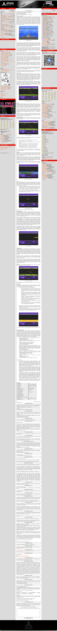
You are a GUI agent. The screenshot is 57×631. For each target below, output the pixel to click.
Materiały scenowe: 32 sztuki (5, 86)
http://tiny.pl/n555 (19, 548)
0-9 (2, 121)
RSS (13, 11)
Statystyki (2, 149)
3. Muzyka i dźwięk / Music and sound (47, 39)
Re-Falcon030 (3, 31)
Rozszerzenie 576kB (45, 174)
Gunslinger (2, 136)
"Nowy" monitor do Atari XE (46, 24)
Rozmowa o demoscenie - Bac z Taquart (6, 15)
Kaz (25, 435)
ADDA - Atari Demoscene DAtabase (47, 89)
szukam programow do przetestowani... (47, 17)
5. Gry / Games (44, 41)
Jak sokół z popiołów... (4, 34)
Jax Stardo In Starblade (4, 140)
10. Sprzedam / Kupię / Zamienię (47, 44)
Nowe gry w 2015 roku (4, 60)
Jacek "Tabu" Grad (45, 114)
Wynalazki (43, 162)
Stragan (43, 120)
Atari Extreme (3, 33)
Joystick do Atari (44, 168)
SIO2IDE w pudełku (45, 177)
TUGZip (10, 132)
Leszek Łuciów (44, 111)
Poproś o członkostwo (51, 6)
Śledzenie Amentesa (45, 110)
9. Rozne (44, 146)
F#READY (43, 107)
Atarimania (2, 94)
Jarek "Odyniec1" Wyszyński (46, 116)
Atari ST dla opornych (4, 63)
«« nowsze (2, 143)
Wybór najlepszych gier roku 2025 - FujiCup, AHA (8, 24)
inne (7, 128)
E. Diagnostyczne (45, 151)
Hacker (2, 141)
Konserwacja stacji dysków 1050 (5, 55)
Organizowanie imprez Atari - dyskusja (6, 146)
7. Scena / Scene (44, 42)
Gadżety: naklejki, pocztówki (46, 124)
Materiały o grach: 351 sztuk (5, 88)
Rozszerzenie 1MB (45, 170)
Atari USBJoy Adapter (45, 122)
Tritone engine (3, 64)
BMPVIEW (2, 62)
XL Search (2, 96)
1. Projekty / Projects (45, 38)
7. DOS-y (44, 143)
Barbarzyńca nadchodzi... (4, 30)
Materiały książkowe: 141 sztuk (5, 87)
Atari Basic (43, 20)
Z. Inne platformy (45, 154)
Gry (43, 12)
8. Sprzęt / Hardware (45, 43)
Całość (2, 132)
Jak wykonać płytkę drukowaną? (46, 173)
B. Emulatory (44, 147)
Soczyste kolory (44, 175)
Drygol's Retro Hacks (4, 95)
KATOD (43, 108)
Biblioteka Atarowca (3, 72)
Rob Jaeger (44, 113)
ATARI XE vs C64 (44, 27)
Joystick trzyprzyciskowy (45, 171)
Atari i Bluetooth (44, 164)
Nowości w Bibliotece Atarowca (5, 27)
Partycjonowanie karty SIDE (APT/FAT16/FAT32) (8, 61)
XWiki (1, 92)
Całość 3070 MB (3, 129)
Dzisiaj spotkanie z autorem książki (6, 26)
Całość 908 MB (45, 155)
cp (55, 92)
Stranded (2, 135)
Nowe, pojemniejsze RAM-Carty (46, 121)
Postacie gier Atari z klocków (5, 35)
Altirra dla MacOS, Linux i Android (47, 31)
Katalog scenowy (44, 91)
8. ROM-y (44, 144)
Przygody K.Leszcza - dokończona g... (47, 16)
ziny (49, 100)
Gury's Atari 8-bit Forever (4, 93)
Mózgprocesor (3, 138)
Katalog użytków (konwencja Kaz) (47, 131)
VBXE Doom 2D (44, 35)
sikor (25, 403)
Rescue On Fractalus (4, 134)
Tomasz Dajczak (44, 105)
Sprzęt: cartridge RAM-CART (46, 125)
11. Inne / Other (44, 45)
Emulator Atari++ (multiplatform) (5, 70)
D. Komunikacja (45, 150)
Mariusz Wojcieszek (45, 109)
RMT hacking (44, 28)
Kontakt (1, 97)
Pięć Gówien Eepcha (4, 137)
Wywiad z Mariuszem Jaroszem (46, 103)
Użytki (47, 12)
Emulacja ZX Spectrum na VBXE (5, 59)
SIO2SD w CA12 (44, 166)
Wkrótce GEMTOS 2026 (4, 16)
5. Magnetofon (44, 140)
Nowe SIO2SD (44, 165)
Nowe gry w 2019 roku (4, 57)
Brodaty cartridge (3, 25)
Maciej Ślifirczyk (44, 115)
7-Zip (7, 132)
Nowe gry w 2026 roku (4, 51)
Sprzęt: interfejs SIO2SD (45, 128)
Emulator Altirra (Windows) (4, 71)
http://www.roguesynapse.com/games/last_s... (23, 556)
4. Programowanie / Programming (47, 40)
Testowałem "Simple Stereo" (46, 169)
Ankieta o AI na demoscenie (5, 21)
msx (52, 96)
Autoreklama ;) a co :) (45, 34)
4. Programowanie (45, 139)
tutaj (18, 14)
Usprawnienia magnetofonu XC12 (5, 54)
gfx (55, 93)
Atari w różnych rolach (45, 176)
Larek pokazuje (3, 58)
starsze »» (13, 37)
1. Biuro (43, 135)
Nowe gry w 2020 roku (4, 56)
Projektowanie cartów (45, 167)
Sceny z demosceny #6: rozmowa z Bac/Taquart (7, 17)
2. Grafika (44, 136)
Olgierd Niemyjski (44, 117)
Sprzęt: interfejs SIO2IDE (45, 127)
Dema (50, 12)
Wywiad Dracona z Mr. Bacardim (46, 104)
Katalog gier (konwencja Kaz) (4, 117)
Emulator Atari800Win (4, 69)
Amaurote (2, 139)
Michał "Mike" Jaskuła (45, 106)
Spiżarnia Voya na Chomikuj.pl (5, 89)
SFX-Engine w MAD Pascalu (5, 52)
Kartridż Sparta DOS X (4, 53)
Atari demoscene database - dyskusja (6, 147)
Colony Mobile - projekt (4, 148)
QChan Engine (3, 65)
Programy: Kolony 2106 (45, 123)
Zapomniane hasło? (44, 6)
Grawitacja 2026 (44, 23)
